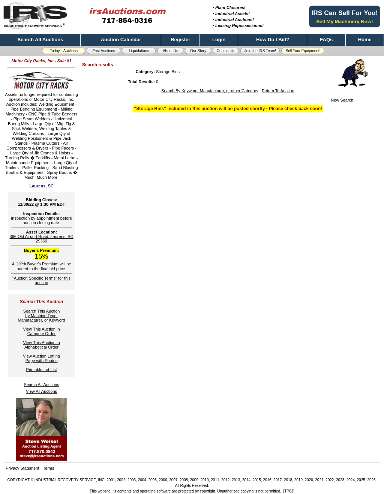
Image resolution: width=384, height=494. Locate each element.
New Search (342, 100)
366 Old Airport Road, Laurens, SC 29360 (42, 238)
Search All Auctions (40, 39)
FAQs (326, 39)
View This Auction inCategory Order (41, 331)
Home (365, 39)
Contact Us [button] (226, 51)
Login (218, 39)
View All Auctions (41, 391)
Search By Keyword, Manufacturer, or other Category (209, 90)
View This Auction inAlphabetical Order (41, 344)
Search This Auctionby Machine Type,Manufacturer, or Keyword (41, 315)
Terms (48, 468)
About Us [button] (170, 51)
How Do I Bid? (272, 39)
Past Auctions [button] (103, 51)
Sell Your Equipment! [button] (303, 51)
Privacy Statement (22, 468)
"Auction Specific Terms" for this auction (41, 280)
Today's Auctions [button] (64, 51)
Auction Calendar (121, 39)
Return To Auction (278, 90)
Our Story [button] (198, 51)
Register (180, 39)
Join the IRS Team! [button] (260, 51)
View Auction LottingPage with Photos (41, 358)
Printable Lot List (41, 369)
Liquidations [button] (139, 51)
